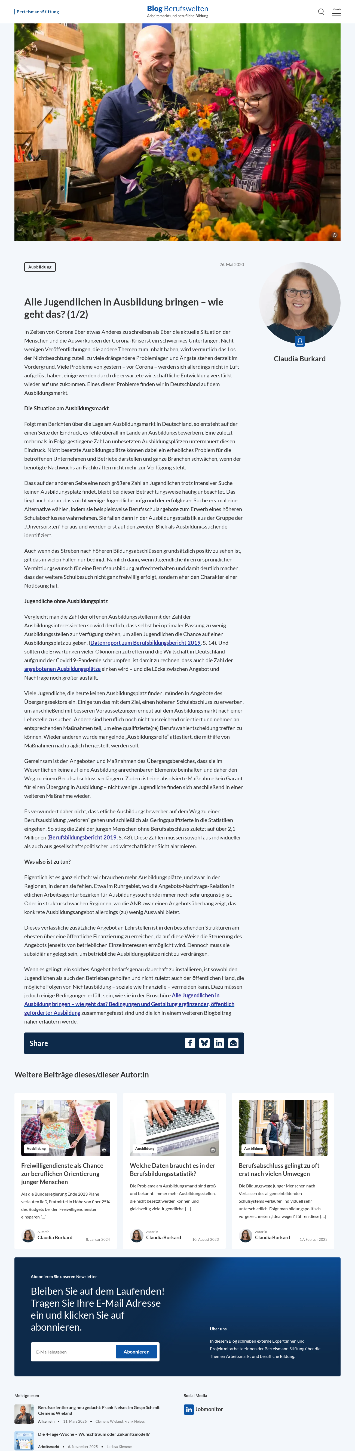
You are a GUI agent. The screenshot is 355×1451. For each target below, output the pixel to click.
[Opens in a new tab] (145, 642)
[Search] (321, 11)
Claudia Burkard (300, 358)
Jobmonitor (189, 1409)
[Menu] (336, 12)
